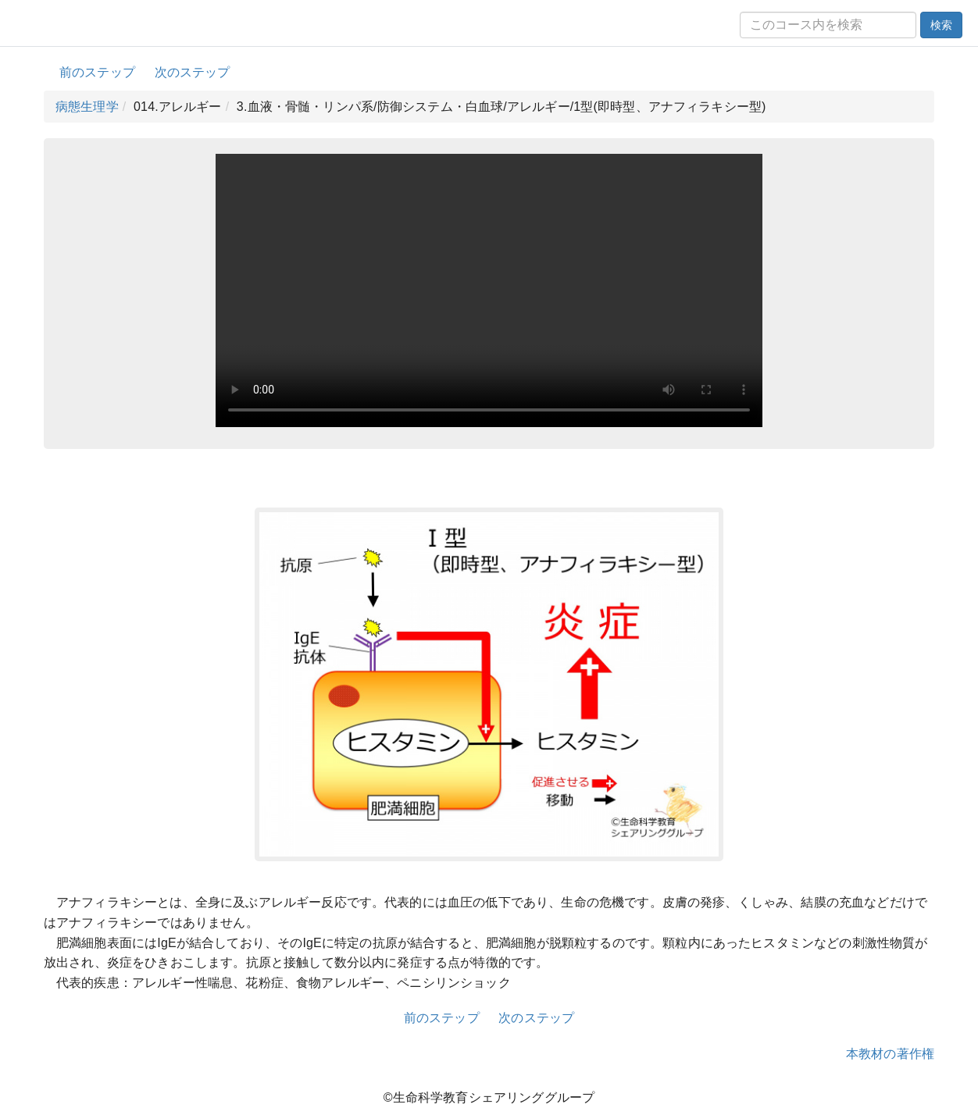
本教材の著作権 (890, 1053)
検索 (941, 25)
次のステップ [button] (192, 72)
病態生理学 (87, 106)
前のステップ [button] (97, 72)
